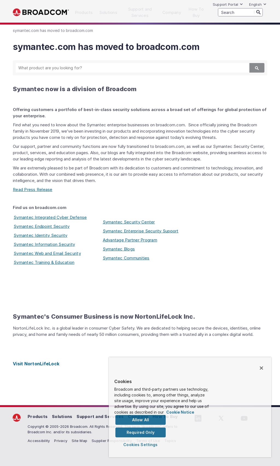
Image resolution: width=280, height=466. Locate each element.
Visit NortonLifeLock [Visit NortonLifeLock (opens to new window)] (36, 363)
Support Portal (228, 4)
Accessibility (39, 440)
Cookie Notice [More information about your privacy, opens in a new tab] (180, 412)
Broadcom (41, 12)
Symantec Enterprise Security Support (141, 231)
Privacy (60, 440)
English (258, 4)
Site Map (79, 440)
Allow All (140, 419)
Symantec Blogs (119, 249)
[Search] (258, 12)
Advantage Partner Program (130, 240)
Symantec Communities (126, 258)
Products (38, 416)
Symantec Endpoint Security (42, 226)
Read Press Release (32, 189)
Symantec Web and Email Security (47, 253)
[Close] (261, 368)
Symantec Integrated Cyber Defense (50, 217)
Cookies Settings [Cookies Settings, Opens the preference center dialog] (140, 444)
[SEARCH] (240, 12)
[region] (190, 407)
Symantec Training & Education (44, 262)
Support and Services (100, 416)
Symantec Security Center (129, 222)
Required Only (140, 432)
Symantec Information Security (44, 244)
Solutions (62, 416)
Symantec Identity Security (41, 235)
